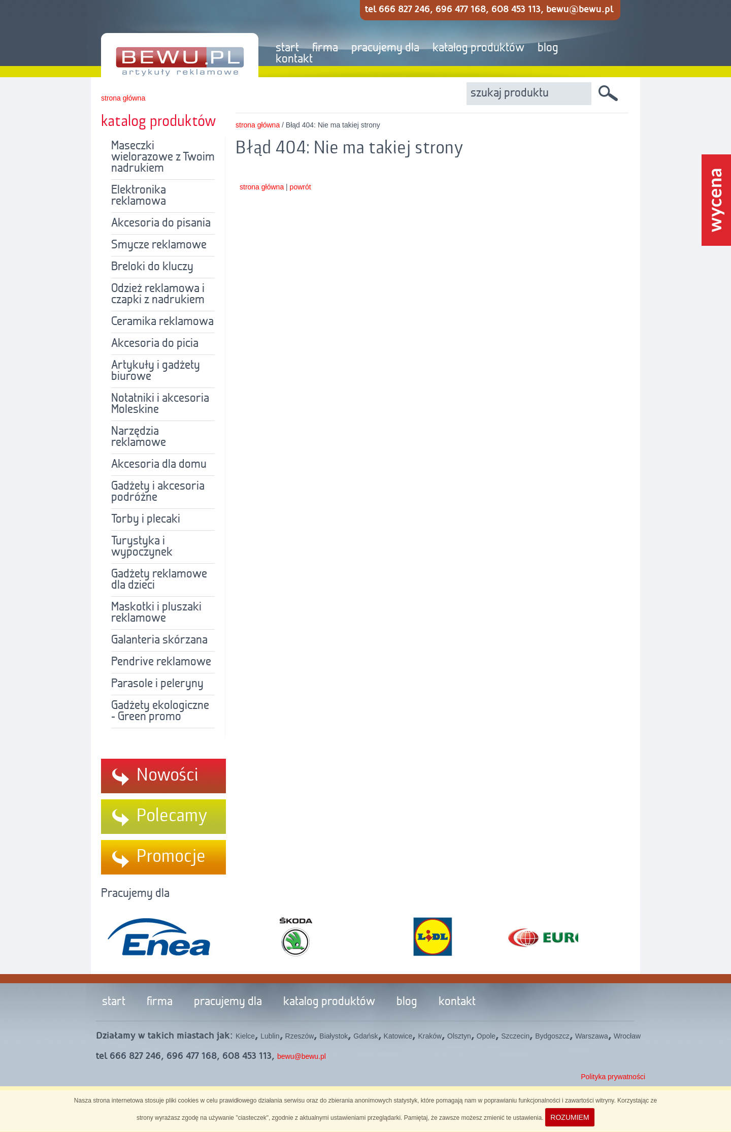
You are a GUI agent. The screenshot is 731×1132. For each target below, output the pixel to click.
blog (548, 48)
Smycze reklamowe (159, 245)
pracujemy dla (385, 48)
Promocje (171, 857)
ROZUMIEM (569, 1117)
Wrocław (627, 1036)
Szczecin (515, 1036)
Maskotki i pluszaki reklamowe (156, 613)
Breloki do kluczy (152, 267)
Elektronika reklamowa (138, 196)
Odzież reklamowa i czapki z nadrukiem (158, 294)
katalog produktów (478, 48)
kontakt (294, 59)
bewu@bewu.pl (301, 1056)
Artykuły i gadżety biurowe (155, 371)
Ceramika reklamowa (162, 322)
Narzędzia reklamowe (138, 437)
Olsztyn (459, 1036)
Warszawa (591, 1036)
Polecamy (172, 816)
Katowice (398, 1036)
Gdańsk (365, 1036)
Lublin (269, 1036)
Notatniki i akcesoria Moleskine (160, 404)
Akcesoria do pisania (161, 223)
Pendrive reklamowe (161, 662)
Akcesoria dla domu (159, 465)
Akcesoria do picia (154, 344)
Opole (486, 1036)
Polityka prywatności (613, 1077)
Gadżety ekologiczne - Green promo (160, 711)
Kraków (430, 1036)
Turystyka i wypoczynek (142, 547)
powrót (300, 187)
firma (325, 48)
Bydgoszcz (552, 1036)
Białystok (333, 1036)
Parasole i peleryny (157, 684)
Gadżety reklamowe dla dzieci (159, 580)
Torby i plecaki (145, 519)
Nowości (167, 775)
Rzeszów (299, 1036)
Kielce (245, 1036)
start (287, 48)
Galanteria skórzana (159, 640)
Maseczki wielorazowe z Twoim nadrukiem (163, 157)
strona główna (123, 98)
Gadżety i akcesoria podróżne (158, 492)
